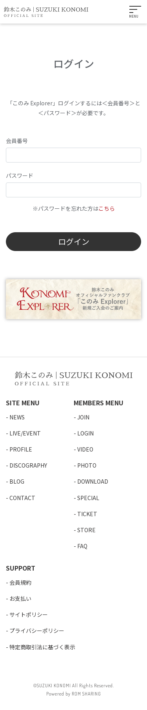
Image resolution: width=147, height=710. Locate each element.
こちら (106, 208)
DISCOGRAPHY (28, 465)
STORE (86, 530)
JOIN (83, 417)
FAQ (82, 546)
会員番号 (17, 141)
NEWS (17, 417)
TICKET (87, 514)
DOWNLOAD (92, 481)
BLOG (16, 481)
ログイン (73, 241)
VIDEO (85, 449)
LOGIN (85, 433)
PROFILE (20, 449)
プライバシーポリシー (36, 630)
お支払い (20, 598)
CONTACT (22, 498)
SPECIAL (88, 498)
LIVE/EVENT (25, 433)
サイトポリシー (28, 614)
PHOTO (86, 465)
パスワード (19, 175)
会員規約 (20, 582)
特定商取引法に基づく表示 (42, 647)
